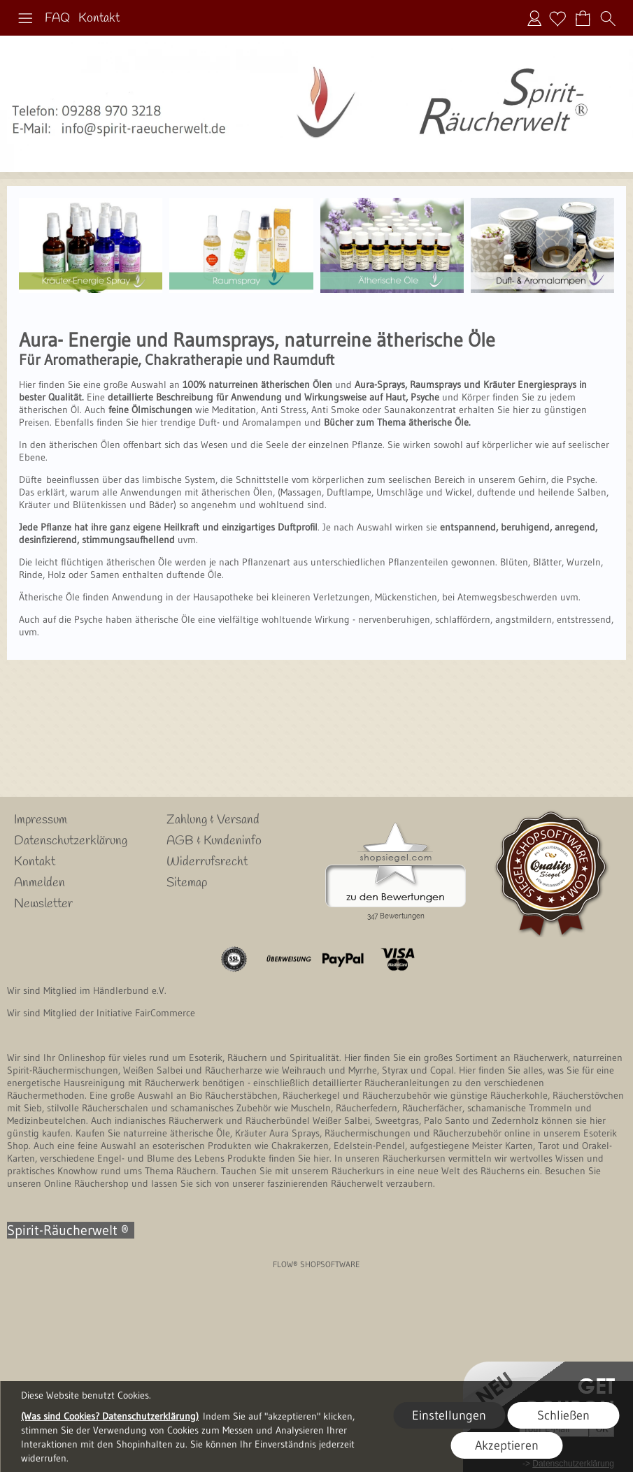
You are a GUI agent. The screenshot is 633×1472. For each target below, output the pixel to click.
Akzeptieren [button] (507, 1445)
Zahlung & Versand (212, 819)
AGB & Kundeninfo (214, 840)
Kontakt (99, 18)
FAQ (57, 18)
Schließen (563, 1415)
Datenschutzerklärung (70, 840)
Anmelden (534, 18)
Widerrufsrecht (207, 861)
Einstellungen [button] (449, 1415)
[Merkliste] (557, 18)
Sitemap (186, 882)
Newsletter (43, 903)
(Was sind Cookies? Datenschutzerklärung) (110, 1416)
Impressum (40, 819)
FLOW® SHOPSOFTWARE (316, 1264)
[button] (25, 18)
